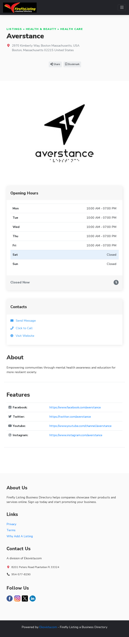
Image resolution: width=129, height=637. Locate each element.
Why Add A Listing (20, 536)
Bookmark (72, 64)
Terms (11, 530)
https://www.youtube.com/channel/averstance (80, 426)
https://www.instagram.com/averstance (75, 435)
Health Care (71, 29)
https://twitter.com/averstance (70, 417)
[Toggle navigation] (122, 7)
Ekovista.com (48, 627)
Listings (14, 29)
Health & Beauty (41, 29)
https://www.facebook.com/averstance (75, 407)
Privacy (11, 524)
